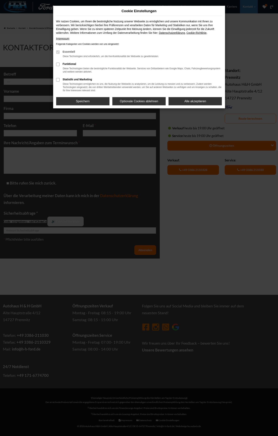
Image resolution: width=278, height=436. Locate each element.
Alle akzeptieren (195, 101)
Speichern (83, 101)
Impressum (62, 38)
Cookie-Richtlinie (196, 32)
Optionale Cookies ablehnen (139, 101)
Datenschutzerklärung (172, 32)
